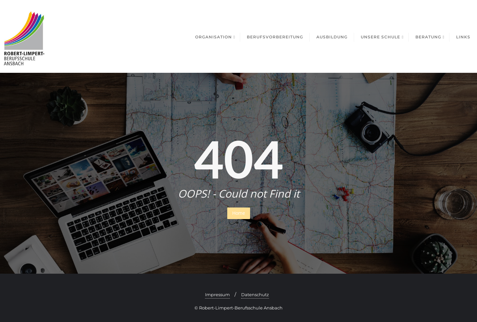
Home (238, 213)
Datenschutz (255, 294)
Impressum (217, 294)
